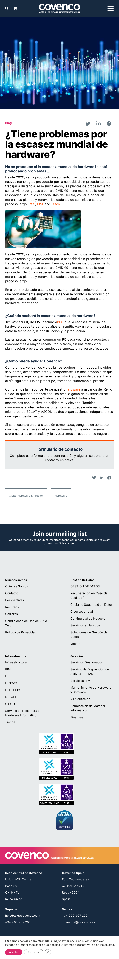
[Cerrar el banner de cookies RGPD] (48, 952)
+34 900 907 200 (18, 922)
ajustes (109, 944)
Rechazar (33, 952)
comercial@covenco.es (78, 922)
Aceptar (13, 952)
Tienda (10, 722)
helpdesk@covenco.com (22, 915)
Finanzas (76, 717)
